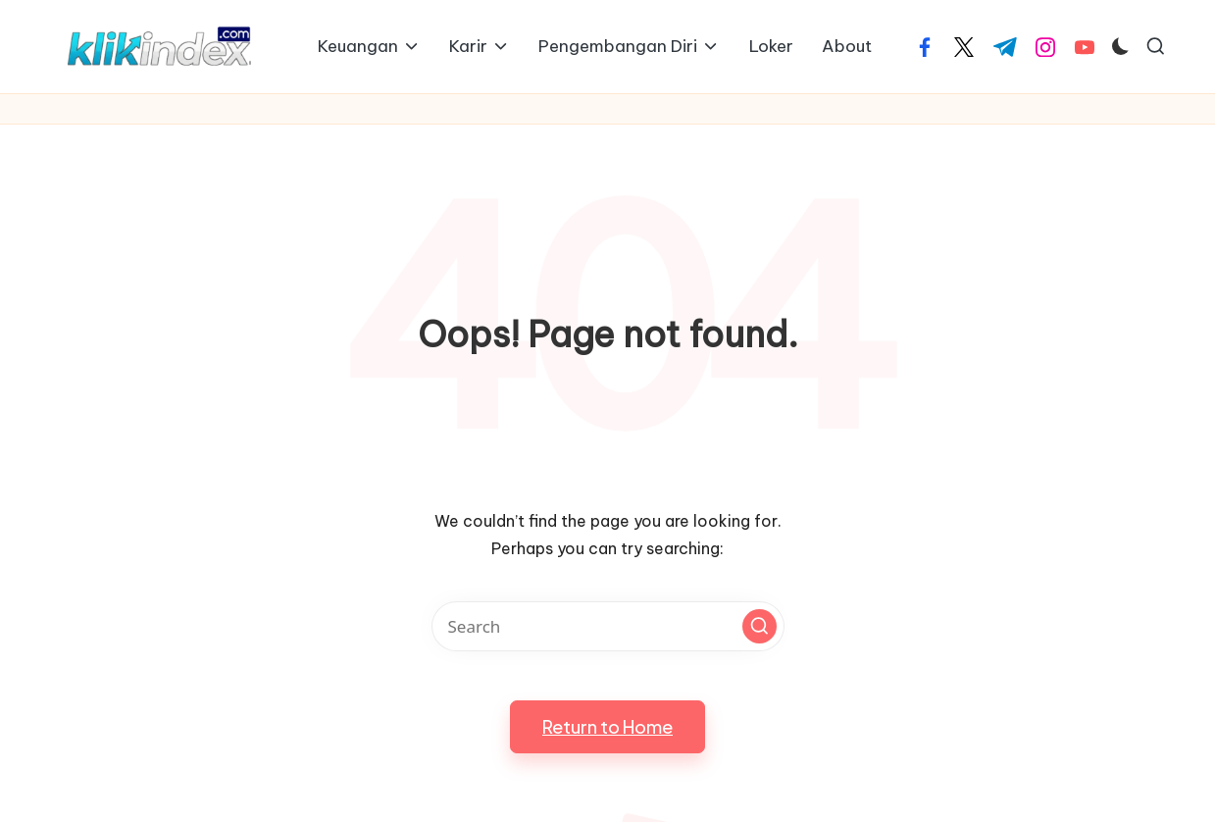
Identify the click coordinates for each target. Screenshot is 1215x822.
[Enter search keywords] (608, 626)
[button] (759, 626)
